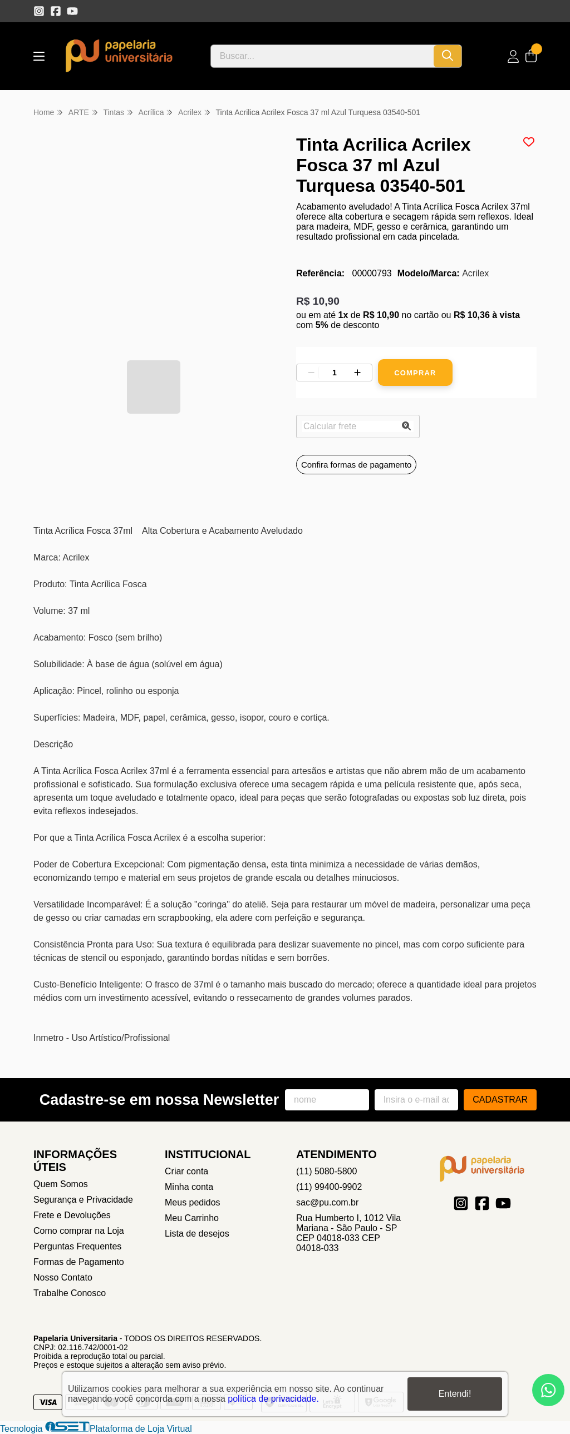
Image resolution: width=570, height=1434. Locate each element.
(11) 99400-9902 (329, 1187)
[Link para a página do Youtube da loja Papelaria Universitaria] (72, 11)
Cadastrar (500, 1099)
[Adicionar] (357, 372)
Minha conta (189, 1187)
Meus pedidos (192, 1202)
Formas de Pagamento (78, 1262)
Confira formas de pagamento (356, 464)
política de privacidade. (273, 1398)
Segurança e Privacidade (83, 1199)
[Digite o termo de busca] (322, 56)
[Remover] (311, 372)
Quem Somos (60, 1184)
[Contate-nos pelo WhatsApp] (548, 1390)
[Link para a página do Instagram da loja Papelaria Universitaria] (39, 11)
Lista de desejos (197, 1233)
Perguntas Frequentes (77, 1246)
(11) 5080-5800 (326, 1171)
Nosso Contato (62, 1277)
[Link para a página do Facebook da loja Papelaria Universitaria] (55, 11)
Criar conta (186, 1171)
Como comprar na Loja (78, 1230)
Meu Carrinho (192, 1218)
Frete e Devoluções (72, 1215)
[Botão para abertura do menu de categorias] (39, 56)
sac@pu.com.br (327, 1202)
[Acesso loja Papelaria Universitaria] (513, 56)
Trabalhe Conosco (69, 1293)
